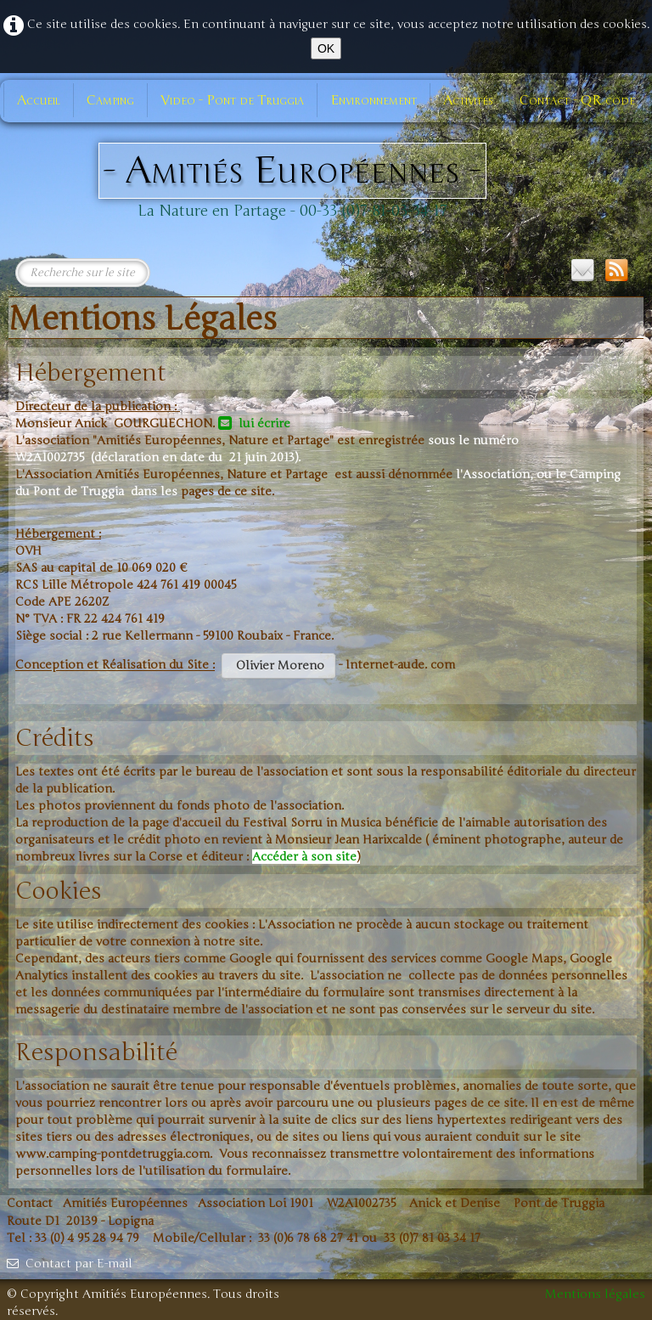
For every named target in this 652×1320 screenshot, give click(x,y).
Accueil (38, 100)
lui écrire (254, 423)
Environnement (373, 100)
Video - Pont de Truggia (232, 100)
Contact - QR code (577, 100)
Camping (110, 100)
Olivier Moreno (278, 665)
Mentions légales (595, 1294)
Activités (468, 100)
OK (326, 48)
